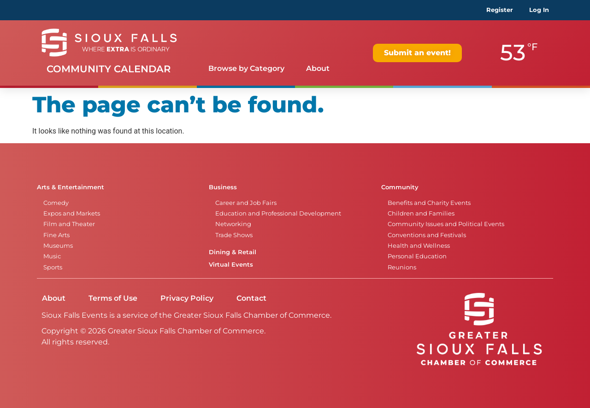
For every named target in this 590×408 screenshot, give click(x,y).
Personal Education (417, 256)
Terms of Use (112, 298)
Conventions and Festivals (427, 235)
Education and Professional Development (278, 213)
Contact (251, 298)
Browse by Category (246, 68)
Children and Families (421, 213)
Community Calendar (109, 69)
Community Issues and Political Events (446, 224)
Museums (58, 245)
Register (499, 9)
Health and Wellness (419, 245)
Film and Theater (69, 224)
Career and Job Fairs (246, 202)
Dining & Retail (232, 252)
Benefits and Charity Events (429, 202)
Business (223, 187)
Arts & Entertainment (70, 187)
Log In (539, 9)
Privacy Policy (186, 298)
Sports (52, 267)
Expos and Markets (71, 213)
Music (52, 256)
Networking (233, 224)
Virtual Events (231, 264)
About (318, 68)
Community (400, 187)
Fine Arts (56, 235)
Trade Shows (234, 235)
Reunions (402, 267)
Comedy (56, 202)
